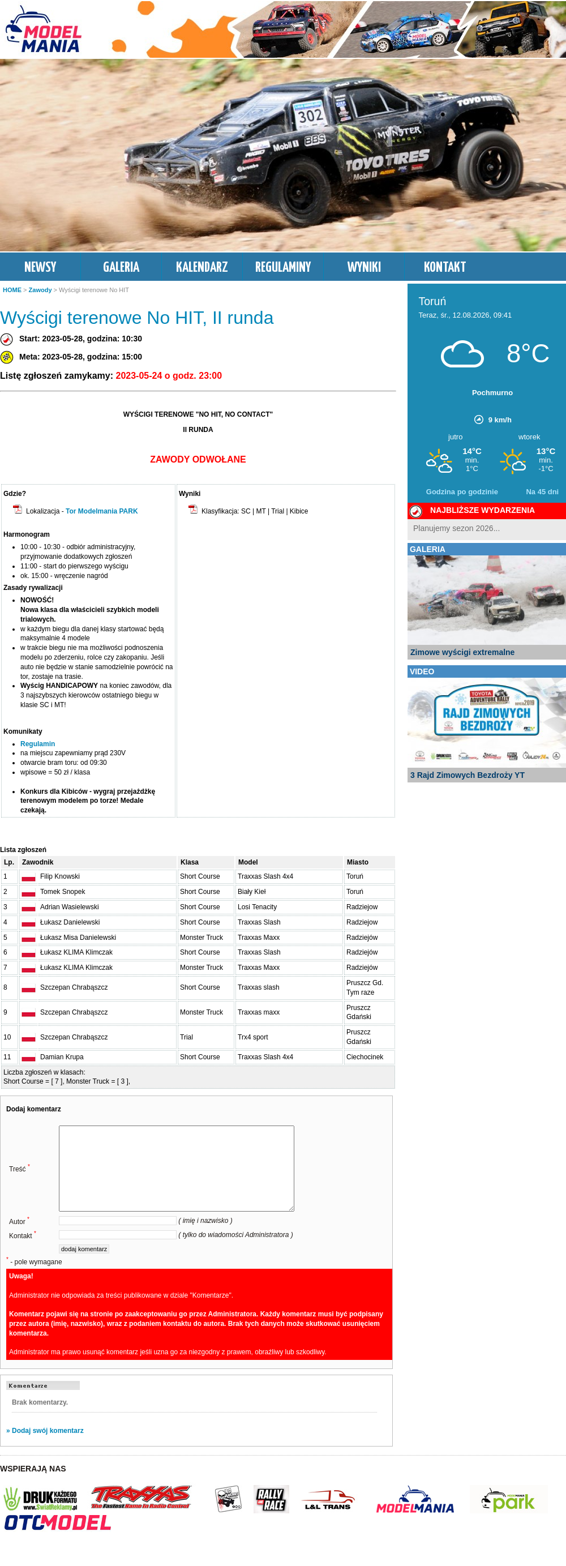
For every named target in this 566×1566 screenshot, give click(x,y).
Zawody (40, 289)
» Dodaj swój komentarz (45, 1448)
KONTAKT (445, 268)
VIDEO (422, 671)
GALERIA (121, 268)
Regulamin (37, 744)
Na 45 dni (542, 491)
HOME (12, 289)
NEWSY (40, 268)
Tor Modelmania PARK (102, 511)
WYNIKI (364, 268)
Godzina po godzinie (462, 491)
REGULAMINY (283, 268)
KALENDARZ (202, 268)
